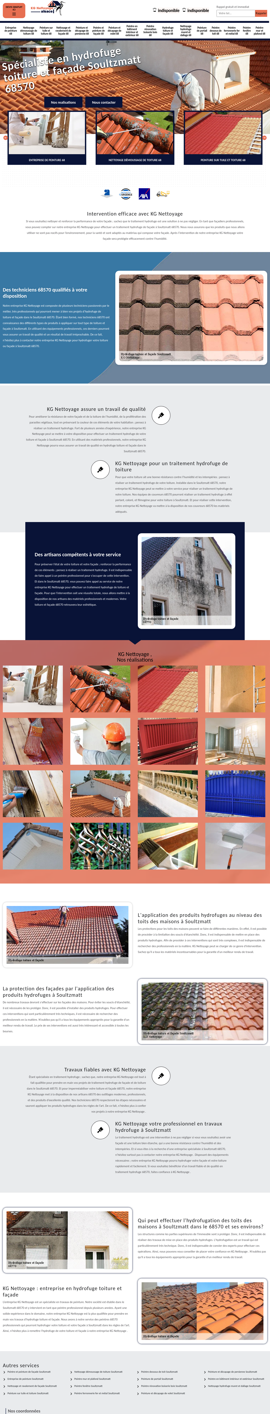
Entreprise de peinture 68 (10, 30)
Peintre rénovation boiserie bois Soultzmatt (164, 1386)
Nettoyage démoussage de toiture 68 (28, 30)
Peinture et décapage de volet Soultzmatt (163, 1393)
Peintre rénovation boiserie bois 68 (150, 31)
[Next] (264, 138)
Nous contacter (104, 102)
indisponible (168, 10)
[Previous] (5, 138)
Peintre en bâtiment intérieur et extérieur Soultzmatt (236, 1379)
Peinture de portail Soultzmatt (157, 1379)
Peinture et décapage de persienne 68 (82, 30)
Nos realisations (63, 102)
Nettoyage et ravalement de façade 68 (63, 30)
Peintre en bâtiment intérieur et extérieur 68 (131, 31)
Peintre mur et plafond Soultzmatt (92, 1379)
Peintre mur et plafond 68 (259, 30)
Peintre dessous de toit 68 (216, 30)
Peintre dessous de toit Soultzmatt (159, 1371)
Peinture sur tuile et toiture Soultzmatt (28, 1393)
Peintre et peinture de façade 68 (98, 30)
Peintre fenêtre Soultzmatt (88, 1386)
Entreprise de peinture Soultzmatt (26, 1379)
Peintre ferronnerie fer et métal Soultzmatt (97, 1393)
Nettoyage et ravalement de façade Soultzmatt (32, 1386)
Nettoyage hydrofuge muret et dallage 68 (185, 31)
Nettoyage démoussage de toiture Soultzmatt (98, 1371)
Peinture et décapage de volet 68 (114, 30)
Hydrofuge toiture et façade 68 (167, 30)
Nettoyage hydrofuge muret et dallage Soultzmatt (234, 1386)
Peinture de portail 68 (202, 30)
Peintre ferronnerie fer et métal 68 (232, 30)
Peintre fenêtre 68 (247, 30)
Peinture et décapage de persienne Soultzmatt (232, 1371)
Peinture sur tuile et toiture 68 (46, 30)
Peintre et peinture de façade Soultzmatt (29, 1371)
